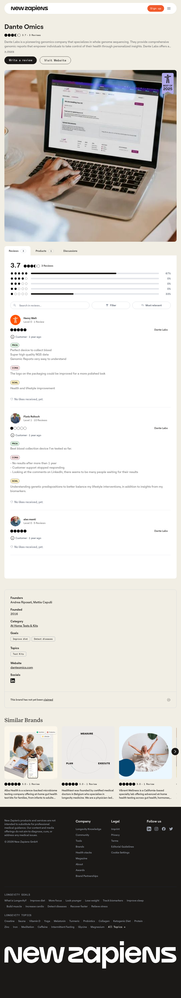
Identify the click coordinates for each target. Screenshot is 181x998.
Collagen (104, 920)
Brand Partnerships (87, 875)
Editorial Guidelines (122, 846)
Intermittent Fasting (62, 926)
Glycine (82, 926)
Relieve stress (99, 906)
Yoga (47, 920)
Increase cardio (35, 906)
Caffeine (43, 926)
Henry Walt (30, 318)
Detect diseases (43, 639)
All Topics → (116, 926)
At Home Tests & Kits (24, 625)
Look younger (73, 900)
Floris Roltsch (32, 416)
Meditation (27, 926)
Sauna (22, 920)
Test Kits (18, 654)
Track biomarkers (113, 900)
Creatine (9, 920)
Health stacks (84, 852)
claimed (48, 699)
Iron (15, 926)
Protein (138, 920)
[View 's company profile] (30, 752)
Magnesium (97, 926)
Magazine (81, 858)
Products (45, 251)
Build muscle (14, 906)
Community (82, 834)
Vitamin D (34, 920)
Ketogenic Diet (122, 920)
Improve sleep (135, 900)
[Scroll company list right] (175, 751)
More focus (55, 900)
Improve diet (20, 639)
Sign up (155, 8)
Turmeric (74, 920)
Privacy (115, 834)
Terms (114, 840)
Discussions (70, 250)
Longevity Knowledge (88, 829)
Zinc (6, 926)
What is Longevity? (15, 900)
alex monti (30, 519)
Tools (79, 840)
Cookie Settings (120, 852)
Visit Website (55, 60)
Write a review (20, 60)
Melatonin (60, 920)
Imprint (115, 829)
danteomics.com (21, 667)
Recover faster (79, 906)
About (79, 864)
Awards (80, 870)
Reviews (17, 251)
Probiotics (89, 920)
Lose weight (92, 900)
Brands (80, 846)
